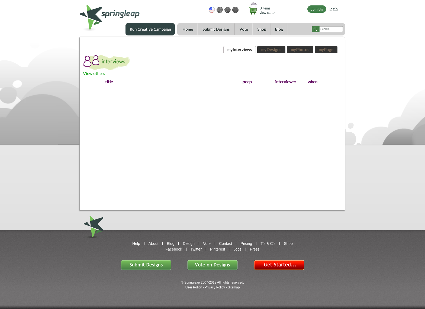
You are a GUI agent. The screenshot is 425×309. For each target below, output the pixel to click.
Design (189, 243)
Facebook (173, 249)
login (334, 8)
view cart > (267, 13)
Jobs (237, 249)
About (154, 243)
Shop (262, 29)
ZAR (227, 10)
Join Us (317, 9)
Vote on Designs (212, 265)
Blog (279, 29)
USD (212, 10)
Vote (243, 29)
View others (94, 73)
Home (187, 29)
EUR (235, 10)
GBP (220, 10)
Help (136, 243)
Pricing (246, 243)
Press (255, 249)
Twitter (196, 249)
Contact (225, 243)
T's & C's (267, 243)
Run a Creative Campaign (150, 29)
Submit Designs (216, 29)
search (316, 29)
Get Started (279, 265)
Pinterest (217, 249)
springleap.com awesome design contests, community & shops (126, 15)
